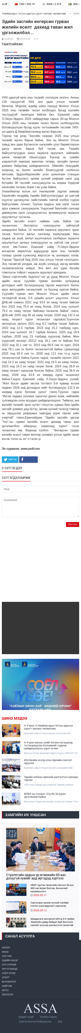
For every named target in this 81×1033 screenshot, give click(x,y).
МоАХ (5, 952)
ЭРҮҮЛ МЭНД (9, 969)
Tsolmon (8, 38)
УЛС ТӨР (7, 956)
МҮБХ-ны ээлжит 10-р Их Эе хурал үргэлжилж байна (45, 795)
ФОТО (5, 990)
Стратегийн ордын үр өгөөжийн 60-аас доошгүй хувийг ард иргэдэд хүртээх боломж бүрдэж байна (36, 876)
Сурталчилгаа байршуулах (35, 1021)
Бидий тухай (26, 1017)
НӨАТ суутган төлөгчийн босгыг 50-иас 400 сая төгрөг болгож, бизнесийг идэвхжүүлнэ (52, 888)
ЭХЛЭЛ (6, 947)
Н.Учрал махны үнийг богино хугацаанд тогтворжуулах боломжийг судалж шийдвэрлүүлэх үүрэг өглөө (48, 745)
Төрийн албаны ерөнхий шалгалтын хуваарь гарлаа (51, 778)
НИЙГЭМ (7, 986)
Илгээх (72, 524)
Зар (60, 1021)
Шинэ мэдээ (14, 718)
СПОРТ (6, 977)
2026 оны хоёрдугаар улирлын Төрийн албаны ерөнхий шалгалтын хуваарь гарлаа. (48, 784)
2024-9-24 (25, 38)
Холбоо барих (48, 1017)
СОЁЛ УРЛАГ (9, 973)
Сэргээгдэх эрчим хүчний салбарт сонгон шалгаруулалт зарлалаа (50, 904)
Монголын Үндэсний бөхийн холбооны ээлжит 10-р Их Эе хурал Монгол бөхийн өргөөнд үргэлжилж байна (51, 801)
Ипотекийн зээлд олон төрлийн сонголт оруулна (48, 762)
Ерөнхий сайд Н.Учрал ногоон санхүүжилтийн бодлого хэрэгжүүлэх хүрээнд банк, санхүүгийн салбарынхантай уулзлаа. (48, 768)
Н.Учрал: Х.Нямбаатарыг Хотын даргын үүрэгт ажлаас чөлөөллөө (48, 727)
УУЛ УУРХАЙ (9, 964)
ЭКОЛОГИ (7, 994)
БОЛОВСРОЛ (9, 981)
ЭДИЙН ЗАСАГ (10, 960)
